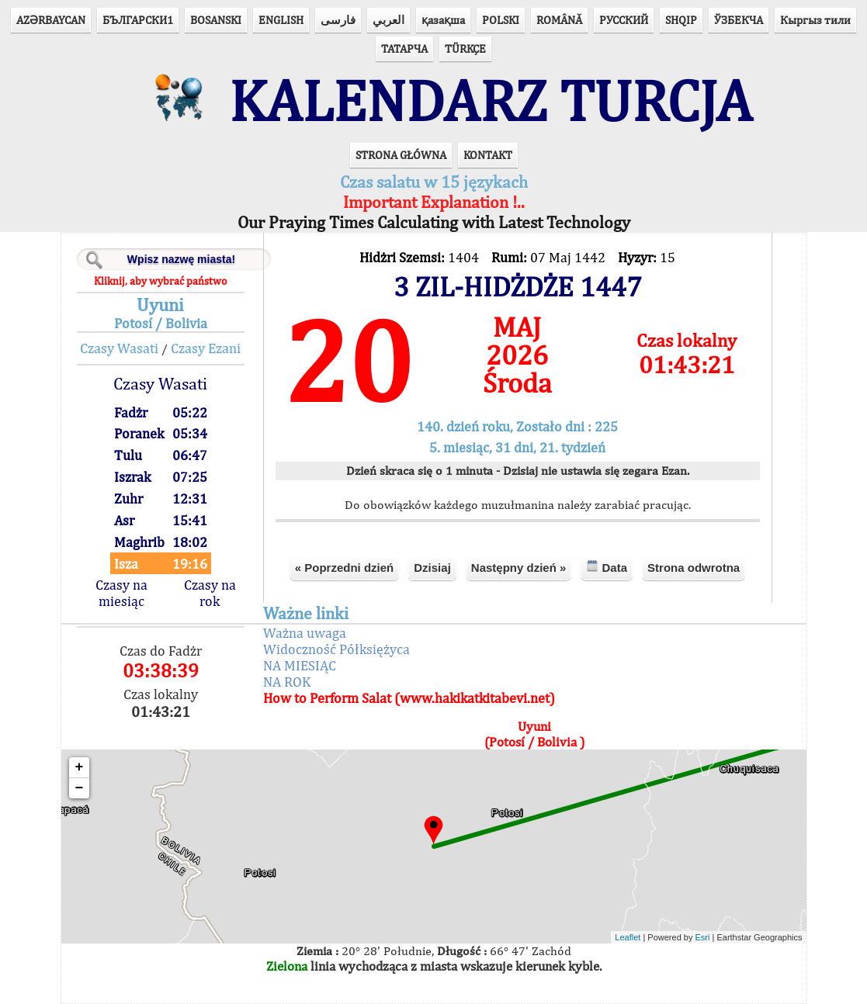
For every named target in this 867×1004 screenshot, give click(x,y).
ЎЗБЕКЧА (738, 19)
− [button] (79, 788)
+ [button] (79, 767)
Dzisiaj (432, 567)
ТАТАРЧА (404, 48)
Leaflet (627, 937)
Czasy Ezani (206, 348)
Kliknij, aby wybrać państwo (160, 281)
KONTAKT (487, 154)
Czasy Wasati (119, 348)
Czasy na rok (210, 592)
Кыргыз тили (815, 19)
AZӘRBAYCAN (50, 19)
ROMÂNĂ (559, 19)
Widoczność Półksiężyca (336, 649)
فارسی (338, 19)
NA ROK (286, 681)
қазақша (443, 19)
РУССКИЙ (623, 19)
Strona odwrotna (693, 567)
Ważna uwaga (304, 633)
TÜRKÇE (465, 48)
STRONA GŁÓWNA (400, 154)
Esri (702, 937)
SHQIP (681, 19)
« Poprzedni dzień (344, 567)
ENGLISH (280, 19)
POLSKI (500, 19)
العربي (388, 19)
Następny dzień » (519, 567)
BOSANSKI (215, 19)
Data (606, 566)
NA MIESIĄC (299, 665)
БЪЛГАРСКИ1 (137, 19)
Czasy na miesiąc (121, 592)
